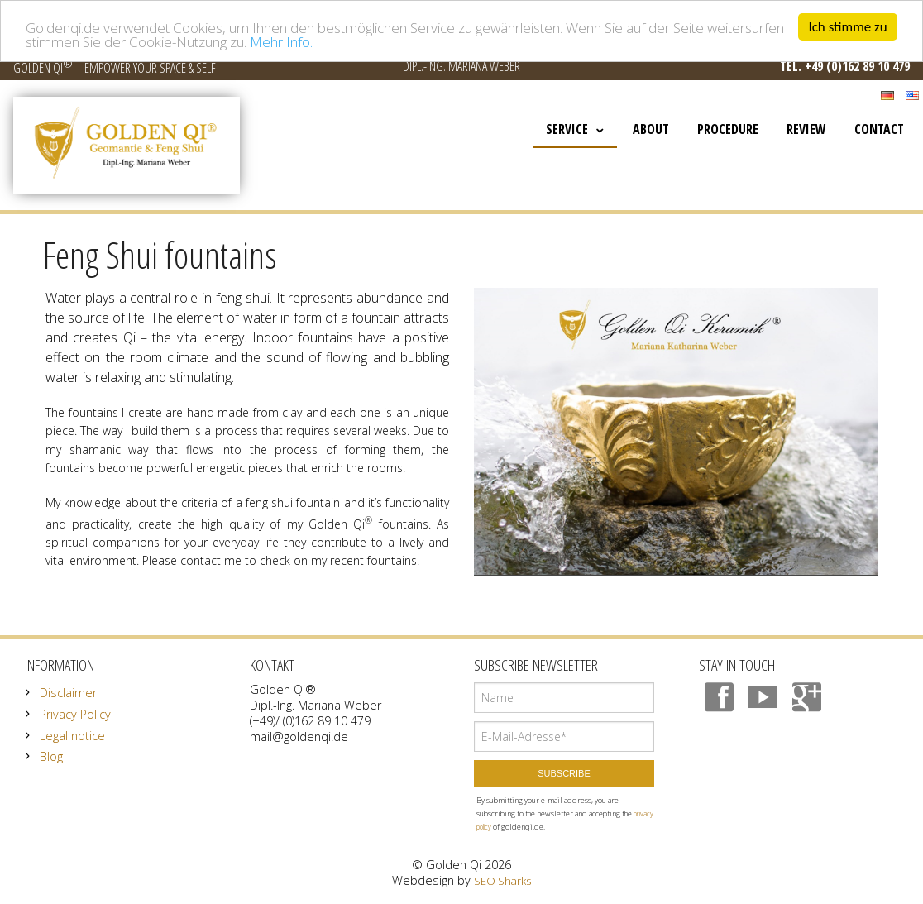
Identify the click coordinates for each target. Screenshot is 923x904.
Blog (51, 756)
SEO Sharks (502, 880)
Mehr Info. (281, 40)
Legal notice (72, 736)
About (651, 129)
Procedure (727, 129)
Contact (879, 129)
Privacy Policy (75, 714)
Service (567, 129)
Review (806, 129)
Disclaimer (68, 693)
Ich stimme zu (847, 27)
